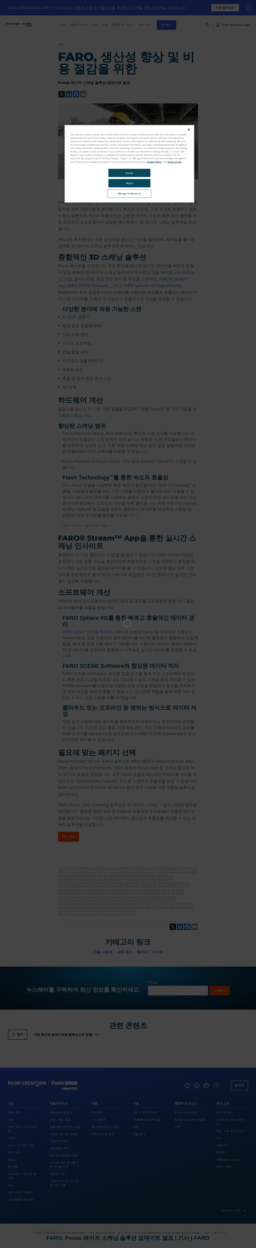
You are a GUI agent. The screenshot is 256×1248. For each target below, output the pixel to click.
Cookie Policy (154, 162)
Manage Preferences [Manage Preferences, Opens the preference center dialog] (129, 193)
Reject (129, 183)
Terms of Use (174, 162)
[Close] (188, 129)
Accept (129, 172)
